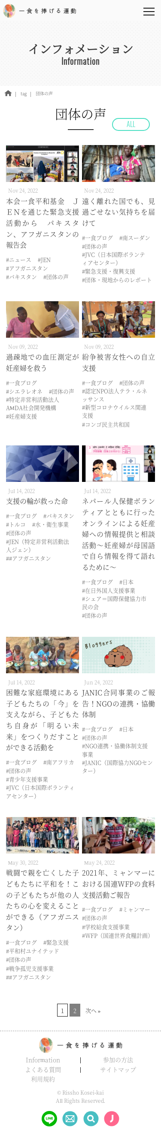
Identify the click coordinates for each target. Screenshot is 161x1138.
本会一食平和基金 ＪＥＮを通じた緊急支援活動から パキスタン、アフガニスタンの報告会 (42, 223)
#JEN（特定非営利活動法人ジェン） (37, 545)
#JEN (44, 259)
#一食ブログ (97, 237)
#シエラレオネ (24, 391)
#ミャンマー (134, 909)
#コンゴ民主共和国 (106, 424)
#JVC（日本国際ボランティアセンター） (113, 258)
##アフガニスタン (28, 558)
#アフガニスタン (27, 268)
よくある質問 (43, 1069)
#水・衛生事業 (50, 524)
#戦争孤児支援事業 (30, 968)
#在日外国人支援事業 (108, 590)
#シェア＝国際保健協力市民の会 (114, 602)
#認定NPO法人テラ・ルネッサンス (114, 395)
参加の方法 (118, 1059)
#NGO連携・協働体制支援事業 (115, 750)
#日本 (126, 582)
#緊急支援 (56, 942)
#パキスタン (21, 276)
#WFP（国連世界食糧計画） (117, 935)
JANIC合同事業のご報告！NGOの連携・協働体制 (118, 703)
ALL (131, 124)
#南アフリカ (58, 762)
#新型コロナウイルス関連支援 (114, 411)
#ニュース (18, 259)
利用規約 (43, 1078)
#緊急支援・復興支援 (108, 271)
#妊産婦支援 (21, 416)
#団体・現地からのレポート (117, 279)
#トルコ (16, 524)
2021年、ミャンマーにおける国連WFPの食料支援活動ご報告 (118, 883)
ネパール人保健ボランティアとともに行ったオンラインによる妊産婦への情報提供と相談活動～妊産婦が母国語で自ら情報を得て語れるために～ (118, 534)
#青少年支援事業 (27, 779)
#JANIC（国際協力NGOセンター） (117, 766)
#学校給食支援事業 (106, 927)
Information (43, 1059)
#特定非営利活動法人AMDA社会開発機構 (32, 403)
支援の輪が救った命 (37, 501)
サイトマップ (118, 1069)
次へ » (93, 1010)
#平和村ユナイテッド (32, 951)
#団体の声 (56, 276)
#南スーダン (134, 237)
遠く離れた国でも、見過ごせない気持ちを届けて (118, 212)
